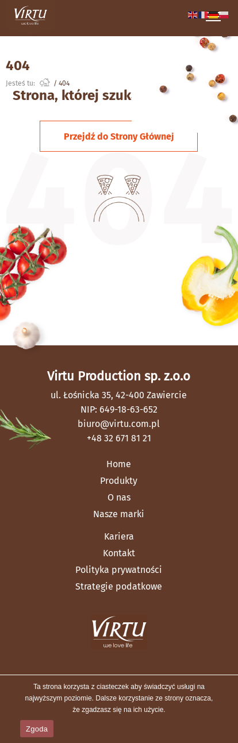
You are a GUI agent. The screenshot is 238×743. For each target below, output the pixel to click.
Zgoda (37, 729)
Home (118, 464)
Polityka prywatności (118, 569)
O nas (119, 497)
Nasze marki (118, 514)
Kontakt (119, 553)
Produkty (118, 480)
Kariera (119, 536)
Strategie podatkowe (118, 586)
